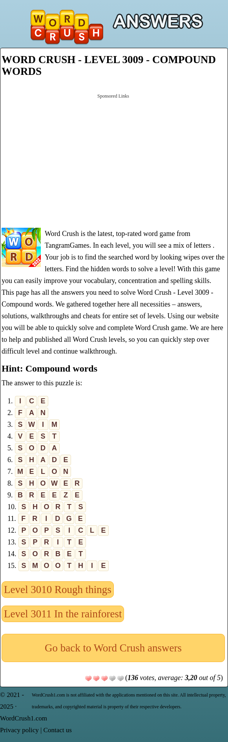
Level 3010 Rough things (57, 589)
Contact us (58, 730)
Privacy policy (19, 730)
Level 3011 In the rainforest (63, 614)
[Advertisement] (113, 160)
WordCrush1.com (23, 718)
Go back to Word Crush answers (113, 648)
